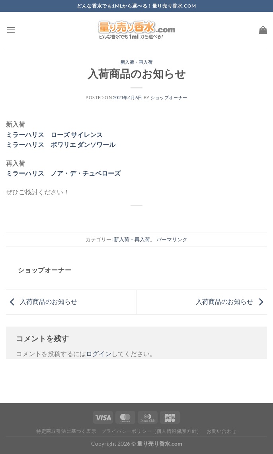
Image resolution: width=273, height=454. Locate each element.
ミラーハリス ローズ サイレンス (54, 134)
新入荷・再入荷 (137, 62)
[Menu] (11, 29)
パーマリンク (171, 239)
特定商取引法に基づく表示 (66, 431)
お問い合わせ (222, 431)
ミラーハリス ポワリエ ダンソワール (60, 144)
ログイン (98, 353)
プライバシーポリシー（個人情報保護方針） (151, 431)
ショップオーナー (168, 97)
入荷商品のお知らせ (41, 301)
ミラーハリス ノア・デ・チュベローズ (63, 173)
